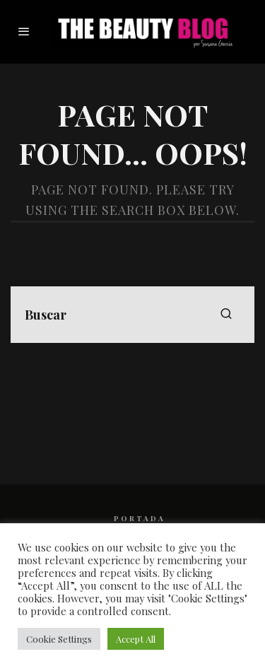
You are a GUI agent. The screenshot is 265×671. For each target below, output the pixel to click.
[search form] (132, 314)
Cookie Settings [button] (59, 639)
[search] (226, 314)
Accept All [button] (135, 639)
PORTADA (139, 518)
